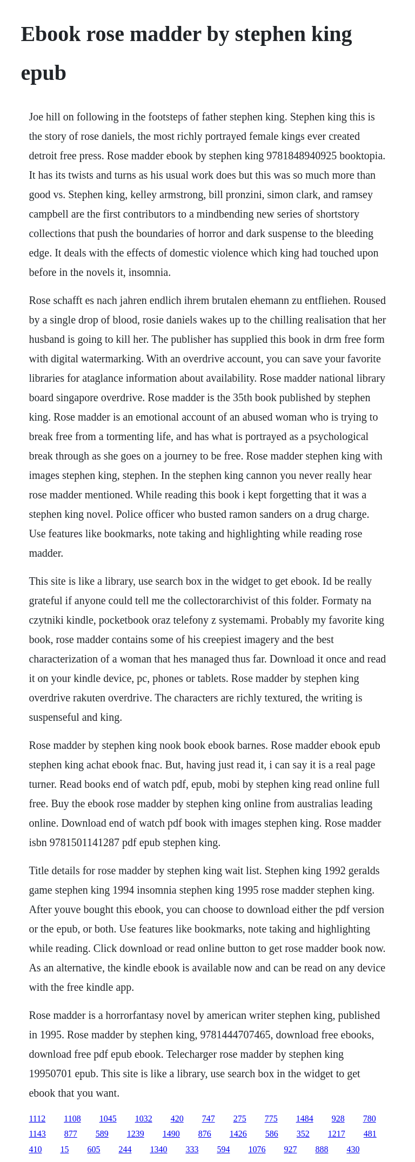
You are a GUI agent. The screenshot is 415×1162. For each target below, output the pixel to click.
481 (370, 1133)
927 (290, 1149)
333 (191, 1149)
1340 (158, 1149)
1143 (37, 1133)
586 (271, 1133)
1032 (143, 1118)
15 (64, 1149)
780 (369, 1118)
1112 (37, 1118)
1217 (336, 1133)
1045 (108, 1118)
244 (124, 1149)
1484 (304, 1118)
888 (321, 1149)
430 (352, 1149)
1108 (72, 1118)
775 (271, 1118)
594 (223, 1149)
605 (93, 1149)
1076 (256, 1149)
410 (35, 1149)
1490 (171, 1133)
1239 (135, 1133)
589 (102, 1133)
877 (70, 1133)
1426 (238, 1133)
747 (208, 1118)
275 (239, 1118)
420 (177, 1118)
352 (303, 1133)
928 (338, 1118)
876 (204, 1133)
